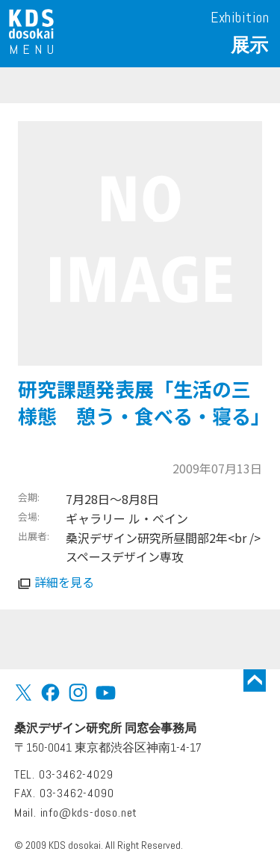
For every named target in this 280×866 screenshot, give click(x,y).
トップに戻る (254, 680)
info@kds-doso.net (89, 812)
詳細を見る (64, 582)
